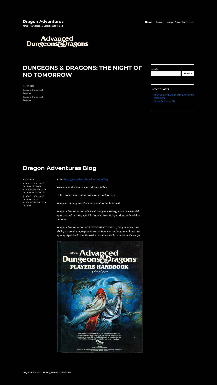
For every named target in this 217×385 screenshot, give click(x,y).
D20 (33, 186)
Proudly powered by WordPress (57, 372)
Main (159, 22)
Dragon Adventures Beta (180, 22)
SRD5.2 (41, 192)
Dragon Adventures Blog (59, 167)
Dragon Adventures (43, 21)
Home (148, 22)
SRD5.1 (34, 192)
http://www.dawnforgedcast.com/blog (86, 179)
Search (154, 69)
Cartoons (27, 90)
